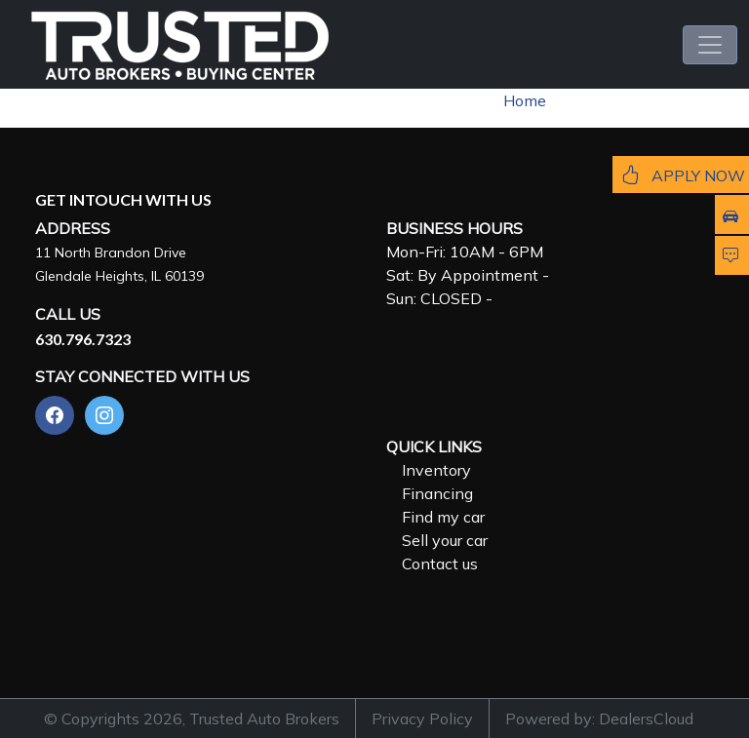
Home (524, 100)
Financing (437, 493)
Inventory (436, 470)
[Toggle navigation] (710, 44)
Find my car (443, 516)
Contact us (440, 563)
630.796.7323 (83, 339)
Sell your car (445, 540)
